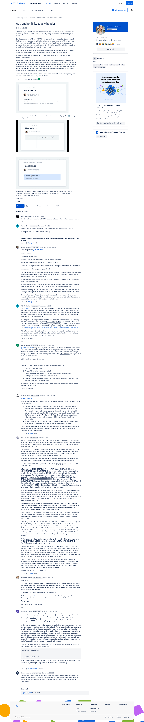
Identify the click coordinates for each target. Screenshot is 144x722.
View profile (110, 49)
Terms (119, 717)
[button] (42, 97)
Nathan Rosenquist (27, 673)
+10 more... (118, 44)
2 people (30, 302)
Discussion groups (38, 10)
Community (35, 3)
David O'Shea (25, 437)
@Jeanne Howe (38, 250)
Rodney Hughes (25, 247)
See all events (101, 136)
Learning (57, 3)
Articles (51, 10)
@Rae (27, 308)
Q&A (25, 10)
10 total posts (117, 40)
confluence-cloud (114, 65)
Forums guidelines (81, 711)
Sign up (129, 3)
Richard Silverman (26, 611)
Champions (74, 3)
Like (22, 222)
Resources (93, 711)
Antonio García (25, 395)
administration (98, 65)
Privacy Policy (109, 717)
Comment (20, 206)
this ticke (34, 596)
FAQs (77, 708)
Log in (121, 3)
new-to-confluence (99, 67)
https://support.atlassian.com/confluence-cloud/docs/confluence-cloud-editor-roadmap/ (52, 328)
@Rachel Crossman (27, 348)
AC (22, 216)
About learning (94, 708)
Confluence (32, 18)
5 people (30, 243)
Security (126, 717)
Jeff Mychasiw (25, 306)
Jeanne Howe (25, 226)
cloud (106, 65)
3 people (30, 433)
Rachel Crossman (26, 577)
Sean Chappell (25, 345)
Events (65, 3)
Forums (48, 3)
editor (123, 65)
